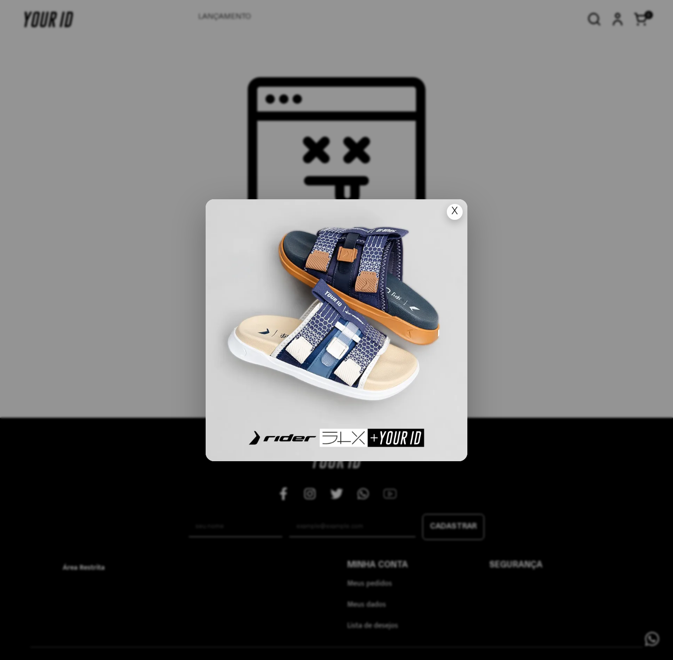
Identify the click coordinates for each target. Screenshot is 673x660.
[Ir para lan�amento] (336, 330)
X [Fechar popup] (454, 211)
